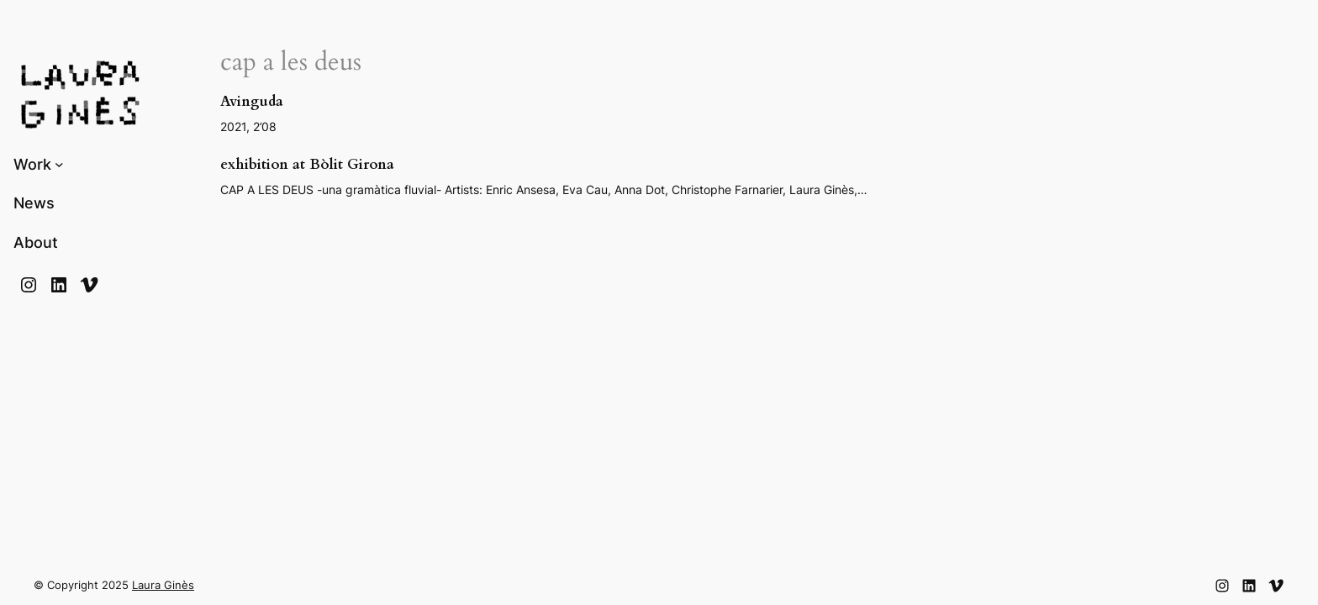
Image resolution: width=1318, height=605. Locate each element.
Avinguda (251, 101)
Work (32, 164)
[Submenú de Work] (59, 164)
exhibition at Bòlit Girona (307, 164)
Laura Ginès (163, 585)
